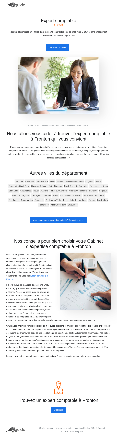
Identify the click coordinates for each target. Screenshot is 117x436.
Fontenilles (44, 205)
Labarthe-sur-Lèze (78, 200)
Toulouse (19, 181)
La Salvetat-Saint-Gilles (70, 195)
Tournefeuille (42, 181)
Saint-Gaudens (55, 186)
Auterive (44, 191)
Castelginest (26, 191)
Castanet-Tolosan (39, 186)
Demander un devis (57, 47)
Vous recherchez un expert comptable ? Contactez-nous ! (58, 220)
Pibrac (55, 195)
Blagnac (60, 181)
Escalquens (14, 200)
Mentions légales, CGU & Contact (90, 428)
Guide (42, 428)
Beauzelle (39, 200)
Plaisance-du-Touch (75, 181)
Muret (52, 181)
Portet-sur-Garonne (58, 191)
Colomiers (29, 181)
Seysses (26, 195)
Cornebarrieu (27, 200)
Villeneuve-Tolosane (78, 191)
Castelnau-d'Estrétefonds (56, 200)
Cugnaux (89, 181)
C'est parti (58, 410)
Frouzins (16, 195)
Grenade (47, 195)
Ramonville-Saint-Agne (19, 186)
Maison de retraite (64, 428)
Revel (36, 191)
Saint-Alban (102, 200)
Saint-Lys (93, 191)
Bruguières (72, 205)
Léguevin (103, 191)
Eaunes (91, 200)
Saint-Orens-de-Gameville (76, 186)
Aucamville (88, 195)
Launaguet (36, 195)
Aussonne (99, 195)
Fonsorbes (94, 186)
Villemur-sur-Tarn (58, 205)
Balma (98, 181)
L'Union (104, 186)
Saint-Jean (14, 191)
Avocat (50, 428)
